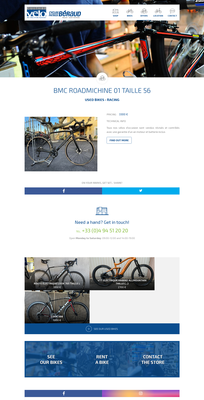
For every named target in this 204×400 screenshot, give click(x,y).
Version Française (102, 382)
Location (158, 12)
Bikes (129, 12)
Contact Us (106, 389)
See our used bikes (102, 297)
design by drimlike (140, 389)
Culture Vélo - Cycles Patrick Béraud (54, 12)
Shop (115, 12)
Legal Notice (121, 389)
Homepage (91, 389)
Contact (172, 12)
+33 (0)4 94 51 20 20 (102, 230)
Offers (144, 12)
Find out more (119, 140)
